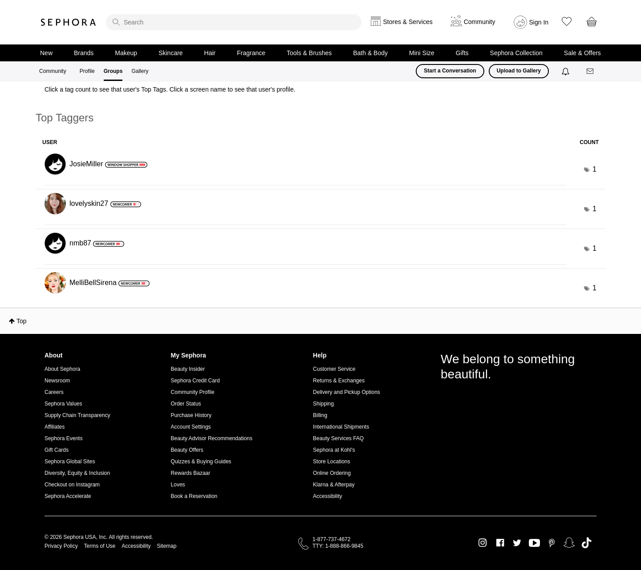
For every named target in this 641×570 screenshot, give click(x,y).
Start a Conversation (450, 71)
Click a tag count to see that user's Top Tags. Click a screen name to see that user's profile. (170, 89)
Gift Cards (57, 450)
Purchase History (191, 415)
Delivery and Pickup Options (346, 392)
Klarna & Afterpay (333, 485)
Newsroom (57, 380)
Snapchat (569, 543)
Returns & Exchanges (339, 380)
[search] (233, 22)
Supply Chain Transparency (77, 415)
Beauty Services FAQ (338, 438)
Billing (320, 415)
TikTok (586, 543)
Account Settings (191, 427)
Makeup (126, 52)
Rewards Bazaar (191, 473)
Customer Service (334, 369)
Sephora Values (63, 404)
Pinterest (551, 543)
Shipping (323, 404)
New (46, 52)
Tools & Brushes (309, 52)
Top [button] (21, 321)
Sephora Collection (516, 52)
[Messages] (591, 71)
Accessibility (327, 496)
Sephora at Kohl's (334, 450)
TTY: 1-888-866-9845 (337, 546)
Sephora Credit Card (195, 380)
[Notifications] (566, 71)
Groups (113, 71)
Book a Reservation (194, 496)
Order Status (186, 404)
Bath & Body (370, 52)
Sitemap (166, 546)
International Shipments (341, 427)
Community (52, 71)
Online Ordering (332, 473)
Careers (54, 392)
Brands (83, 52)
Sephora (68, 22)
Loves (178, 485)
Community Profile (193, 392)
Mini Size (421, 52)
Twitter (517, 543)
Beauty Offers (187, 450)
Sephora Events (63, 438)
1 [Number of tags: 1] (594, 169)
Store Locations (331, 461)
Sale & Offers (582, 52)
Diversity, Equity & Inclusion (77, 473)
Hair (210, 52)
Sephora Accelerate (68, 496)
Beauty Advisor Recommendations (211, 438)
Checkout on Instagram (72, 485)
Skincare (170, 52)
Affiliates (55, 427)
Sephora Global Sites (70, 461)
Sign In (539, 22)
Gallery (139, 71)
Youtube (534, 543)
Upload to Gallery (519, 71)
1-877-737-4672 (331, 539)
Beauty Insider (188, 369)
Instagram (482, 543)
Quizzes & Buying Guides (201, 461)
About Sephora (62, 369)
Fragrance (251, 52)
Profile (87, 71)
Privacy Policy (61, 546)
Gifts (462, 52)
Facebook (500, 543)
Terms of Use (100, 546)
